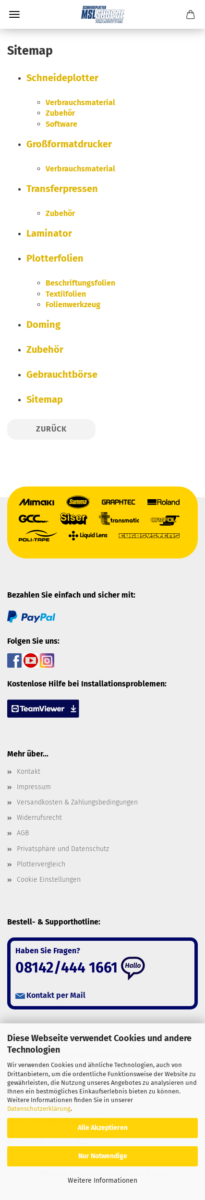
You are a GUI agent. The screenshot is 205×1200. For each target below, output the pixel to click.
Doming (43, 324)
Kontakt (28, 772)
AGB (23, 833)
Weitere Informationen (102, 1180)
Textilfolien (66, 294)
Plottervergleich (41, 864)
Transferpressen (62, 188)
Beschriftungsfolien (80, 283)
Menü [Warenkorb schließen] (14, 14)
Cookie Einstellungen (49, 880)
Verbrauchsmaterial (80, 102)
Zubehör (60, 113)
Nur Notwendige (102, 1156)
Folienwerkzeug (73, 304)
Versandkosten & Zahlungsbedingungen (77, 802)
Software (61, 124)
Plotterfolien (55, 258)
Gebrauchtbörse (61, 374)
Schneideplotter (62, 78)
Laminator (49, 233)
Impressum (34, 787)
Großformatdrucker (69, 144)
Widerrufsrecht (39, 818)
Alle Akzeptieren (103, 1128)
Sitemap (44, 399)
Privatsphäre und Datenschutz (63, 849)
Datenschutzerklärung (39, 1108)
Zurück (51, 428)
